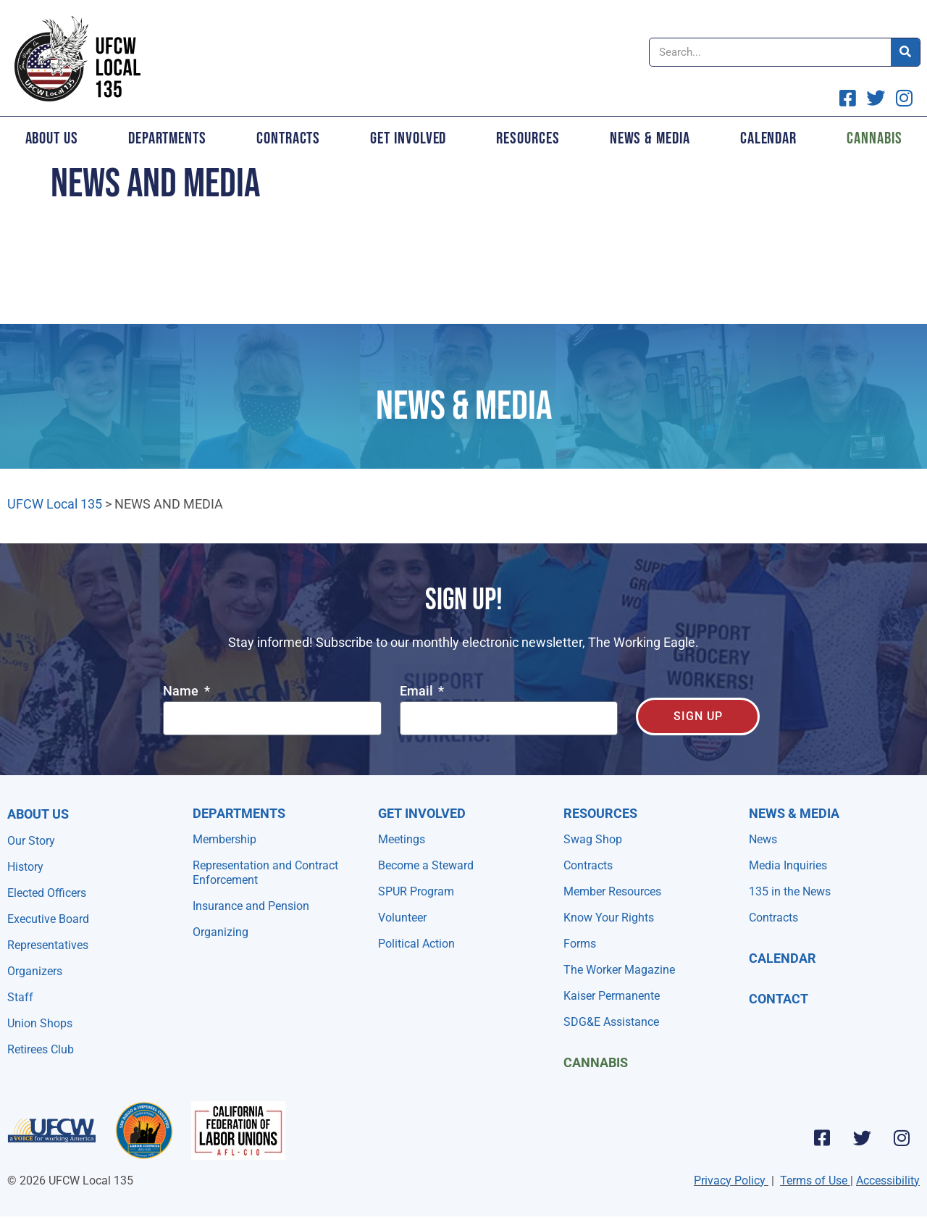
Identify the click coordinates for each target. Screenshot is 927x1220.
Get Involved (408, 138)
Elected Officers (46, 893)
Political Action (416, 943)
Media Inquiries (788, 865)
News (763, 839)
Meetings (401, 839)
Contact (778, 998)
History (25, 867)
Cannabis (595, 1062)
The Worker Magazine (619, 970)
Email (418, 691)
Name (182, 691)
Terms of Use (813, 1180)
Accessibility (888, 1180)
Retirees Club (40, 1049)
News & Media (650, 138)
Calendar (768, 138)
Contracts (288, 138)
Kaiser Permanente (611, 996)
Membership (224, 839)
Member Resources (612, 891)
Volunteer (402, 917)
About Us (51, 138)
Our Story (31, 841)
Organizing (220, 932)
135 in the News (790, 891)
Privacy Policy (729, 1180)
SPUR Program (416, 891)
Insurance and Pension (251, 906)
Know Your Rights (608, 917)
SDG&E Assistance (611, 1022)
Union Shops (39, 1023)
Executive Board (48, 919)
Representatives (47, 945)
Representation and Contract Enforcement (265, 872)
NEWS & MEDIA (794, 813)
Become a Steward (426, 865)
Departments (167, 138)
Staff (20, 997)
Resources (527, 138)
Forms (579, 943)
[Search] (905, 52)
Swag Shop (592, 839)
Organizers (34, 971)
